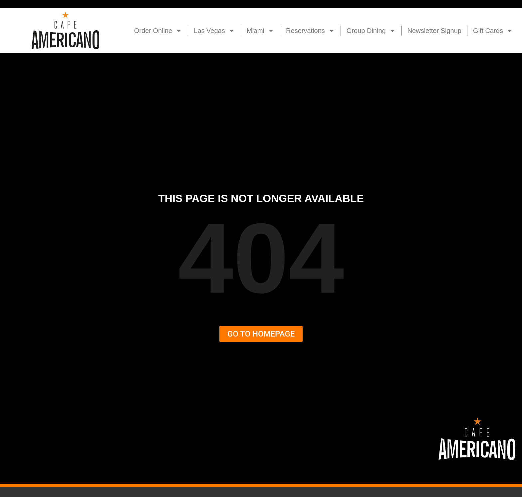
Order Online (158, 31)
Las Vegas (214, 31)
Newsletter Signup (434, 30)
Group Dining (371, 31)
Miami (260, 31)
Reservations (310, 31)
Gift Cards (493, 31)
